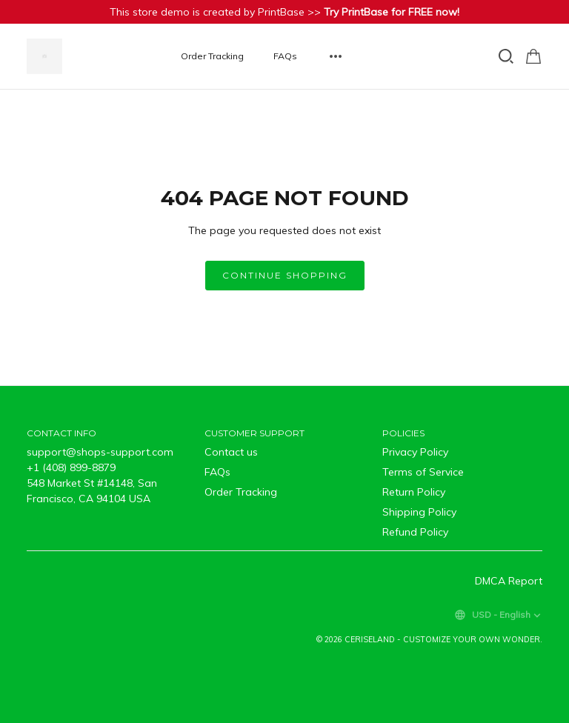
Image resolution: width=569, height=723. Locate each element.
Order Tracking (212, 55)
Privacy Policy (415, 452)
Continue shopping (284, 275)
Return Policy (413, 492)
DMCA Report (508, 580)
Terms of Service (423, 472)
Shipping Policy (419, 512)
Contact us (231, 452)
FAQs (285, 55)
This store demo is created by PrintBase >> (284, 12)
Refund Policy (415, 532)
